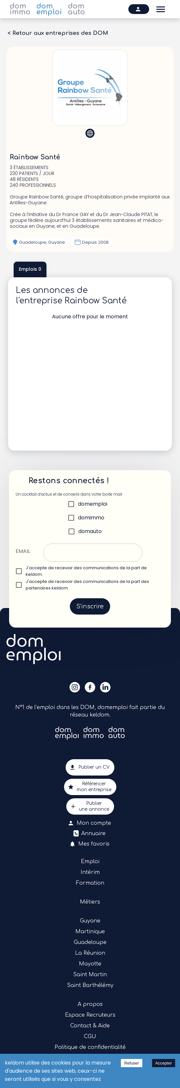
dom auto (76, 9)
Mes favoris (90, 844)
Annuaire (90, 833)
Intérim (90, 872)
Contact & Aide (90, 1026)
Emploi (90, 861)
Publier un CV (90, 767)
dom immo (20, 9)
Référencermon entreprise (90, 787)
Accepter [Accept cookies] (163, 1063)
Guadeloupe (90, 942)
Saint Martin (90, 975)
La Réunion (90, 953)
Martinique (90, 932)
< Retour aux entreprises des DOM (58, 33)
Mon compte (90, 823)
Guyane (90, 921)
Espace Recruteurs (90, 1015)
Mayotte (90, 964)
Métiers (90, 902)
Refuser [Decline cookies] (131, 1063)
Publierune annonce (90, 806)
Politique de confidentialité (90, 1047)
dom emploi (49, 9)
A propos (90, 1004)
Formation (90, 883)
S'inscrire (90, 606)
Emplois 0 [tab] (30, 269)
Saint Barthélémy (90, 985)
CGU (90, 1036)
